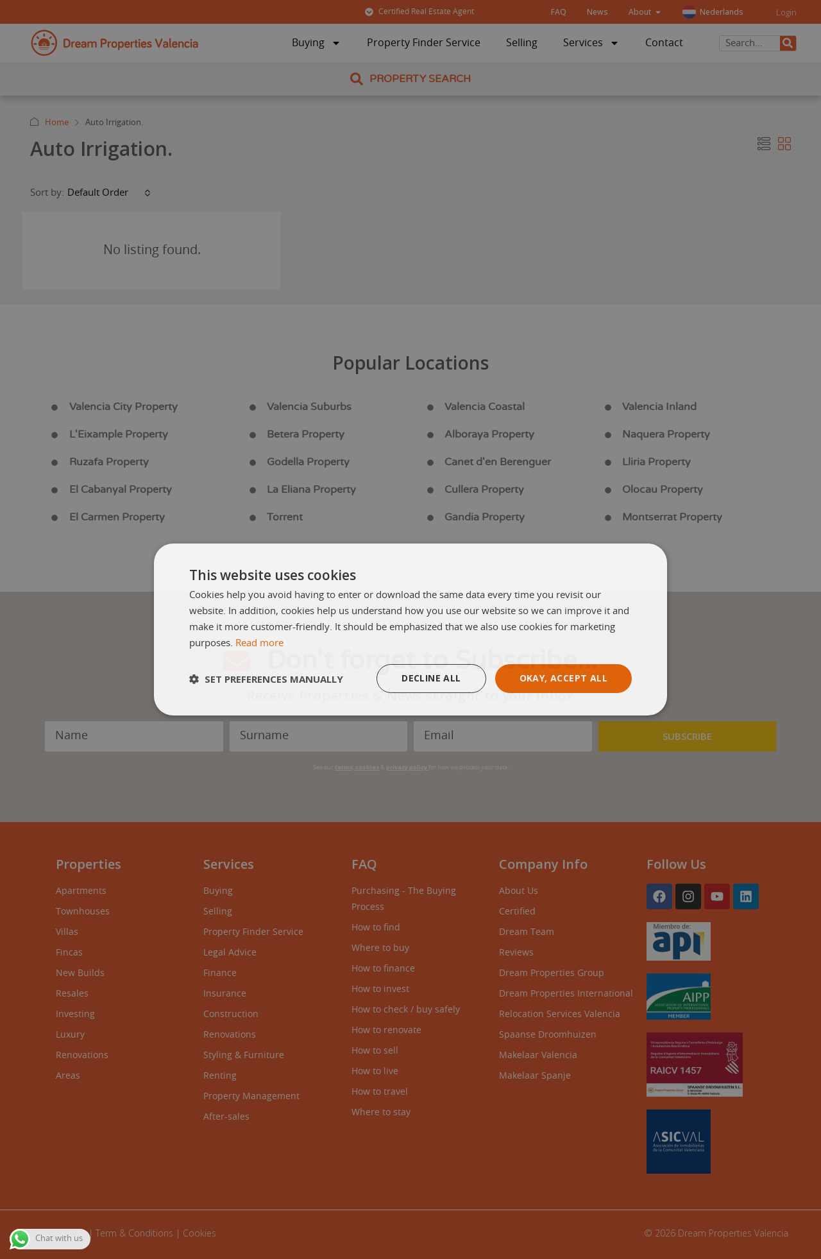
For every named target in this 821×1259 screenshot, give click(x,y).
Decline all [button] (431, 678)
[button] (266, 679)
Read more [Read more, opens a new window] (259, 643)
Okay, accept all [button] (563, 678)
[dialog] (410, 629)
